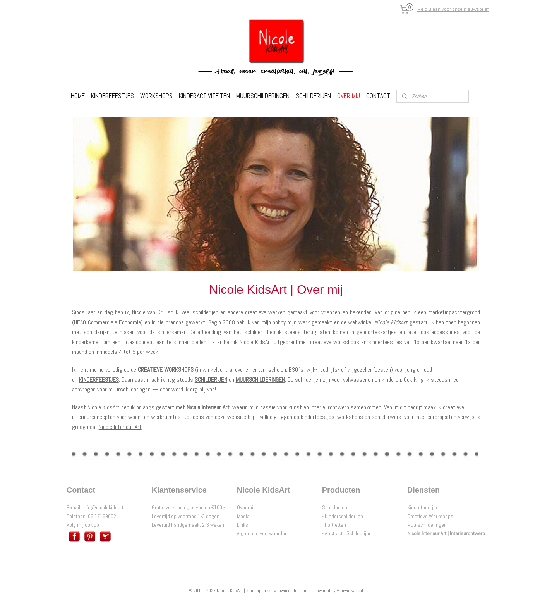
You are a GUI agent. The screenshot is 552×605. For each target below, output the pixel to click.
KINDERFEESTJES (112, 95)
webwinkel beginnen (292, 590)
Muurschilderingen (427, 524)
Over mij (245, 507)
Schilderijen (334, 507)
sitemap (253, 590)
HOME (78, 95)
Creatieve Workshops (430, 516)
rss (267, 590)
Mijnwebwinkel (349, 590)
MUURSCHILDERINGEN (263, 95)
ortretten (336, 524)
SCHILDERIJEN (313, 95)
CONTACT (378, 95)
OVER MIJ (348, 95)
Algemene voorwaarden (262, 533)
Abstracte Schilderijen (348, 533)
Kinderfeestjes (423, 507)
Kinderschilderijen (344, 516)
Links (242, 524)
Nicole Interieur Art (120, 427)
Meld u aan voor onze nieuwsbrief (453, 8)
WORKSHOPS (156, 95)
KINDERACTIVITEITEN (204, 95)
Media (243, 516)
